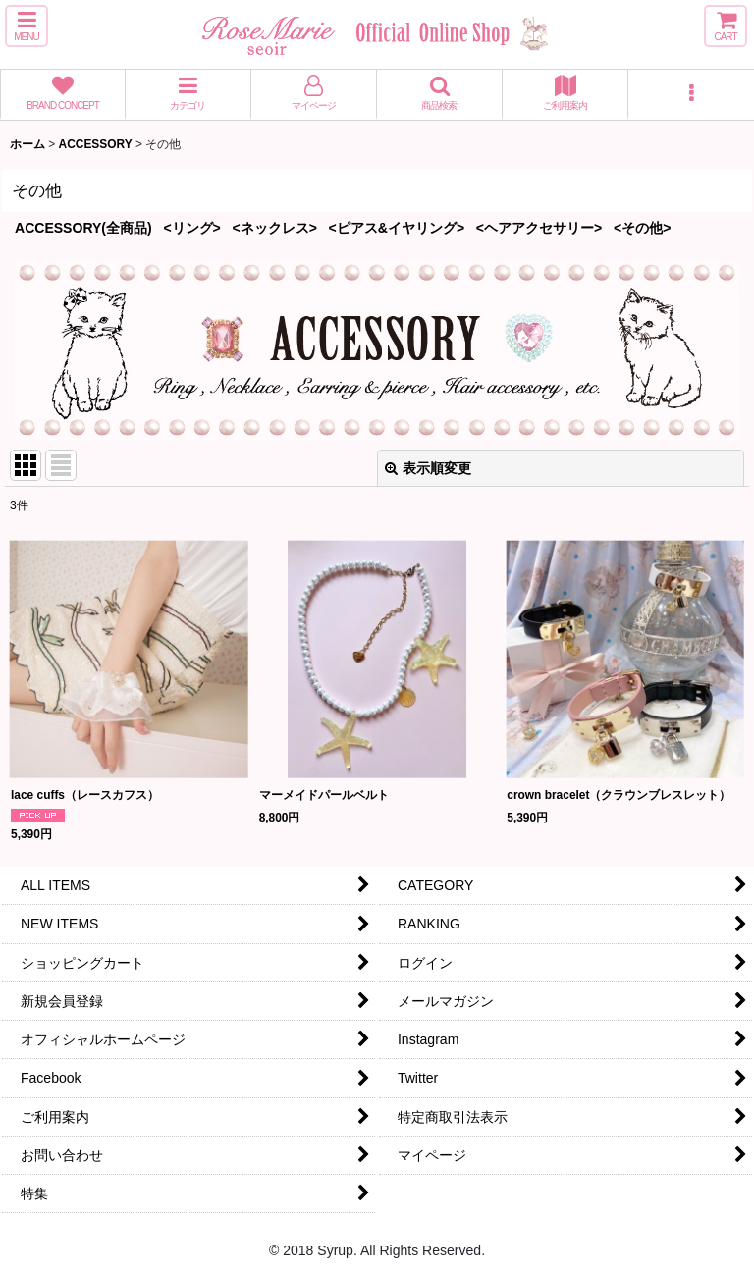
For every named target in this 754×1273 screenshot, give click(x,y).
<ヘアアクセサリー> (539, 228)
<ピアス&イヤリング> (397, 228)
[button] (26, 26)
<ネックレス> (275, 228)
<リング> (191, 228)
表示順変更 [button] (428, 468)
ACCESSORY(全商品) (83, 228)
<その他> (642, 228)
